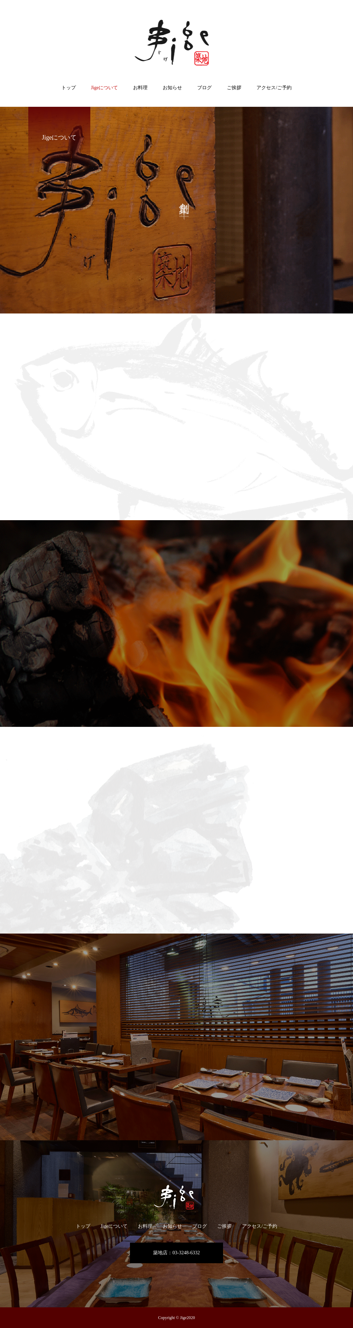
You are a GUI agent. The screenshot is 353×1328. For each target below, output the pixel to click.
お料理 (140, 87)
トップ (68, 87)
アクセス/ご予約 (274, 87)
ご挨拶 (234, 87)
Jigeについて (104, 87)
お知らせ (172, 87)
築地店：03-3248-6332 (176, 1252)
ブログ (204, 87)
